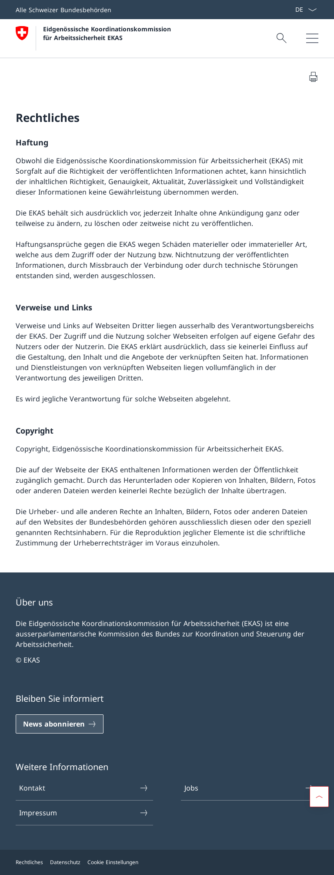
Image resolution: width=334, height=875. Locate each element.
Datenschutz (65, 862)
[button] (319, 796)
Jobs (249, 788)
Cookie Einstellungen (112, 862)
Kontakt (84, 788)
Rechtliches (29, 862)
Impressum (84, 813)
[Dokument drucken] (313, 76)
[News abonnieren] (60, 724)
